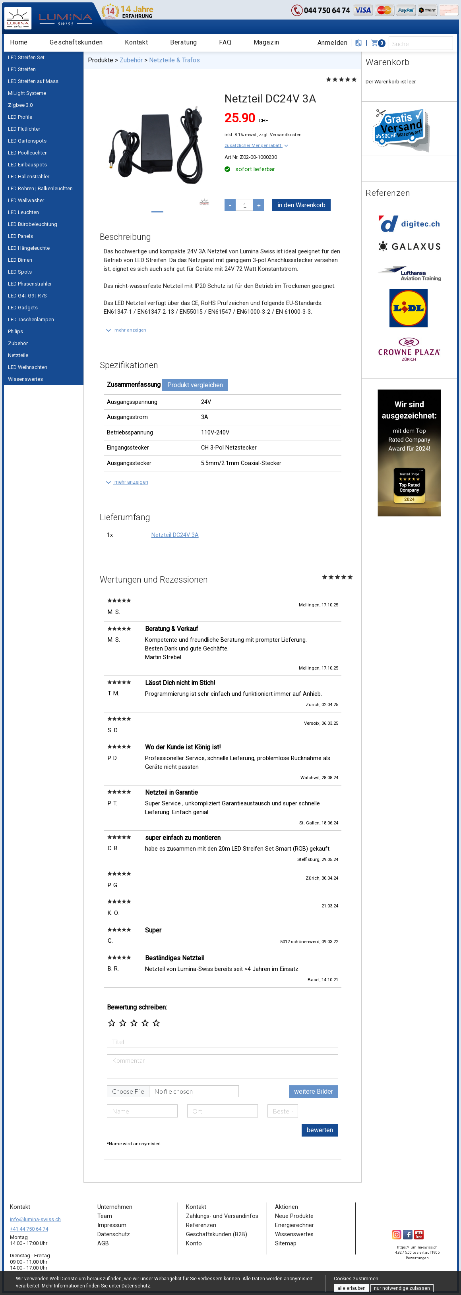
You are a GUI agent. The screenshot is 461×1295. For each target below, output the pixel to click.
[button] (257, 145)
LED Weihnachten (27, 367)
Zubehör (18, 343)
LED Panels (20, 236)
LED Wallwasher (26, 200)
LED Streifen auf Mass (33, 81)
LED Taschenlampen (31, 319)
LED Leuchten (23, 212)
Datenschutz (136, 1286)
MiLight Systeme (27, 93)
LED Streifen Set (26, 57)
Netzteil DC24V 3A (175, 535)
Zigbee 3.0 (20, 105)
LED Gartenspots (27, 141)
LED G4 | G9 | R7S (27, 296)
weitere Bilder (313, 1091)
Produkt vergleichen (195, 385)
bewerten (320, 1130)
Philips (15, 331)
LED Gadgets (23, 308)
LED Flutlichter (24, 129)
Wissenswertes (25, 379)
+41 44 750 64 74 (29, 1229)
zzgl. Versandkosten (280, 134)
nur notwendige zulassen (402, 1288)
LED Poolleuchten (28, 153)
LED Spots (20, 272)
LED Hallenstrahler (28, 176)
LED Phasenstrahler (30, 284)
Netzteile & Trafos (174, 60)
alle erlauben (351, 1288)
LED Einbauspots (27, 165)
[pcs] (244, 205)
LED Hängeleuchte (29, 248)
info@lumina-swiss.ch (35, 1219)
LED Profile (20, 117)
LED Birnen (20, 260)
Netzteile (18, 355)
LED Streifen (22, 69)
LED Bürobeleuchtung (32, 224)
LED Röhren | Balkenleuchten (40, 188)
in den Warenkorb (301, 205)
